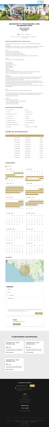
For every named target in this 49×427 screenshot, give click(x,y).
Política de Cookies (25, 420)
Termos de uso (9, 420)
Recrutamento (24, 395)
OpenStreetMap (37, 281)
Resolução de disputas (25, 401)
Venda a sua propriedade (24, 399)
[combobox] (24, 295)
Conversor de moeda (16, 36)
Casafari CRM (27, 425)
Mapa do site (25, 397)
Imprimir (34, 36)
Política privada (17, 420)
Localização (26, 36)
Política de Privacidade (15, 310)
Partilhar (24, 38)
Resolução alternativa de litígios (36, 420)
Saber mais (17, 324)
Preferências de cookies (25, 410)
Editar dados (27, 422)
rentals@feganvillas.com (19, 321)
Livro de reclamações (19, 422)
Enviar (39, 313)
